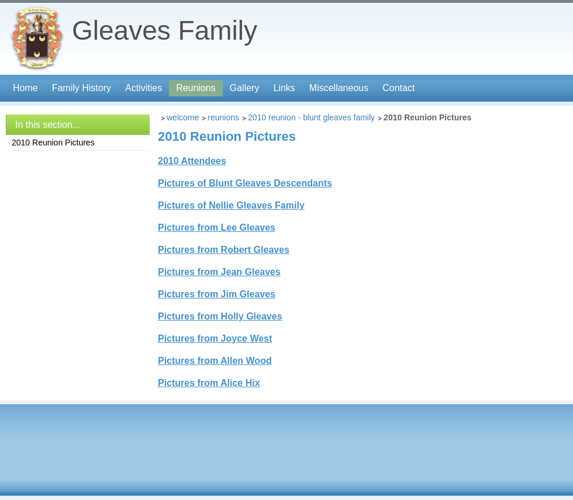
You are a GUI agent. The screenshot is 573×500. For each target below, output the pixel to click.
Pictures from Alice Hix (209, 383)
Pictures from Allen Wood (215, 361)
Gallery (245, 88)
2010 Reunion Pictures (53, 142)
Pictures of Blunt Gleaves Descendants (245, 183)
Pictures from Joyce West (215, 338)
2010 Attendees (192, 161)
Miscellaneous (338, 88)
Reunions (196, 88)
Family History (81, 88)
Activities (143, 88)
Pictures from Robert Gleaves (223, 250)
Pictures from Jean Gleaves (219, 272)
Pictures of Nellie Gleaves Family (231, 205)
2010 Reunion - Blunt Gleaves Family (311, 117)
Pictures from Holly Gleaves (220, 316)
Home (25, 88)
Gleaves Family (164, 30)
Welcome (183, 117)
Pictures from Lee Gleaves (216, 227)
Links (284, 88)
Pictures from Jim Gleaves (216, 294)
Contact (398, 88)
